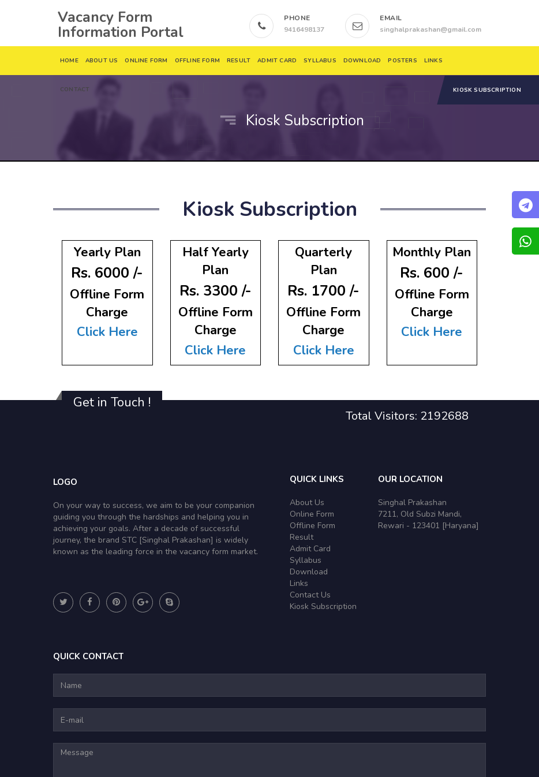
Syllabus (320, 60)
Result (238, 60)
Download (309, 571)
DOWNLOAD (362, 60)
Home (69, 60)
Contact (74, 89)
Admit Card (277, 60)
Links (433, 60)
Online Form (146, 60)
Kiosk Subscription (487, 90)
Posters (402, 60)
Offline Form (197, 60)
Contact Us (310, 594)
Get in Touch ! (112, 402)
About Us (101, 60)
